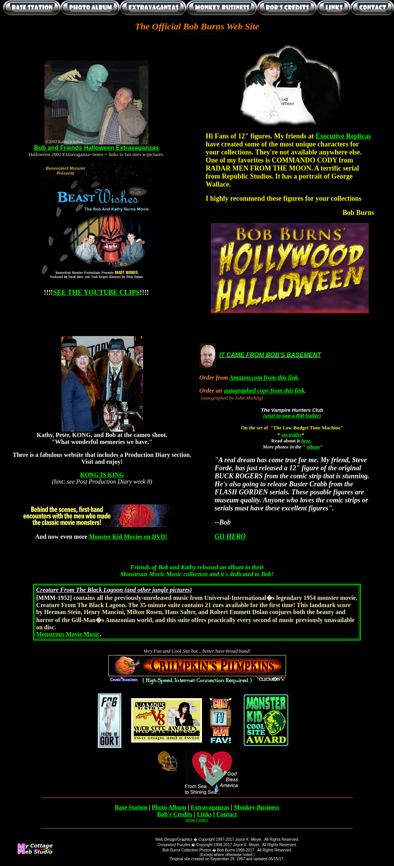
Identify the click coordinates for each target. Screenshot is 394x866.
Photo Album (169, 807)
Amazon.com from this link (264, 377)
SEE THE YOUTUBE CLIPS (96, 292)
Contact (226, 814)
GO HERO (230, 536)
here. (306, 441)
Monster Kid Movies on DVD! (128, 536)
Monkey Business (256, 807)
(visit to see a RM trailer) (292, 416)
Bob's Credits (174, 814)
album (313, 447)
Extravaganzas (209, 807)
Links (204, 814)
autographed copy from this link (264, 390)
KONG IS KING (102, 474)
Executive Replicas (343, 136)
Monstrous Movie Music (67, 634)
